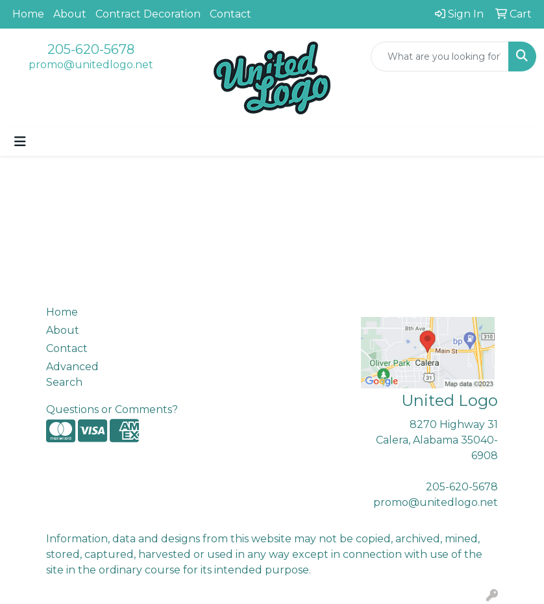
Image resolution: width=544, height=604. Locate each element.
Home (28, 14)
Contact (230, 14)
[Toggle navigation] (20, 141)
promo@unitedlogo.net (91, 64)
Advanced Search (72, 374)
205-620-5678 (90, 49)
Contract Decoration (148, 14)
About (69, 14)
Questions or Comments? (112, 409)
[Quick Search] (440, 56)
